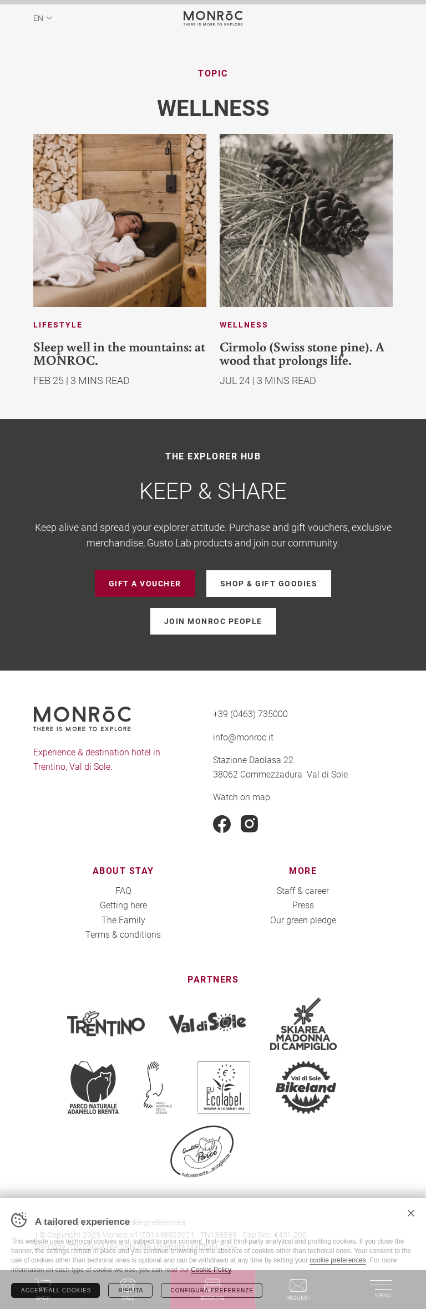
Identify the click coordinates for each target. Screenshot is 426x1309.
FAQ (123, 890)
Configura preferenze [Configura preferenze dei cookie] (212, 1290)
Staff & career (303, 890)
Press (303, 905)
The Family (123, 919)
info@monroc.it (243, 737)
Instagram (249, 824)
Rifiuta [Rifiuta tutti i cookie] (130, 1290)
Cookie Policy (211, 1270)
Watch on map (241, 796)
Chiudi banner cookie (411, 1213)
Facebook (222, 824)
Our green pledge (303, 919)
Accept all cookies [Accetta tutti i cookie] (56, 1290)
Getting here (123, 905)
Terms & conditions (123, 934)
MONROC (213, 18)
